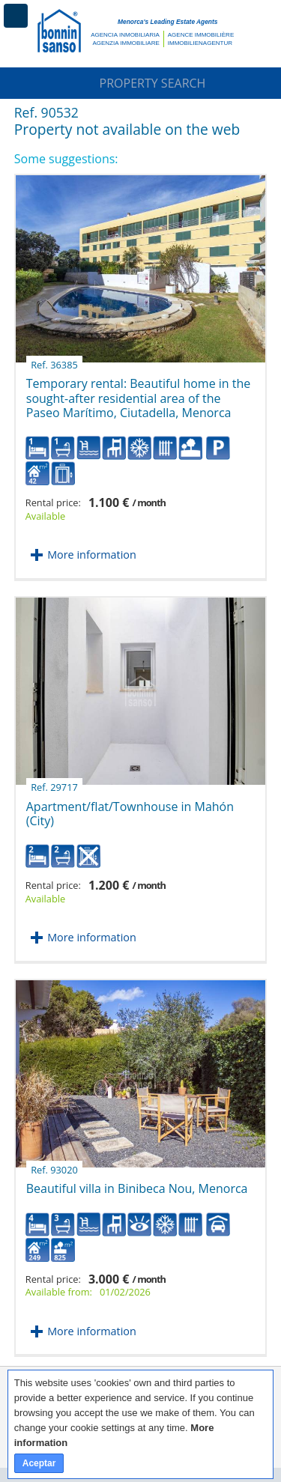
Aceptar (39, 1463)
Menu (16, 16)
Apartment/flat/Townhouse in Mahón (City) (130, 808)
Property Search (141, 83)
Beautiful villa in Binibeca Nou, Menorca (137, 1183)
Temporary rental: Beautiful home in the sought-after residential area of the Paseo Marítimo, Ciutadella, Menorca (138, 392)
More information (91, 554)
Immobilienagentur (200, 43)
